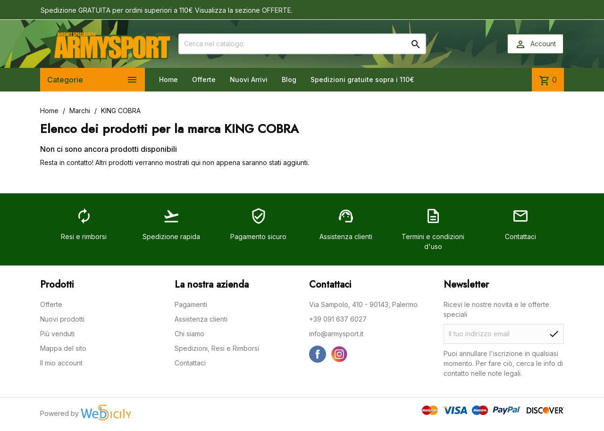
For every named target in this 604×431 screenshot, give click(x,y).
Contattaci (190, 363)
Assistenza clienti (201, 319)
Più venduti (57, 334)
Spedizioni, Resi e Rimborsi (217, 348)
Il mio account (61, 363)
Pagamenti (191, 304)
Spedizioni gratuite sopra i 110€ (362, 79)
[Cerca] (302, 43)
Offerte (204, 79)
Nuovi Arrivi (249, 79)
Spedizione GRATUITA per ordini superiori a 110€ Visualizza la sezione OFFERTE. (167, 10)
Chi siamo (189, 334)
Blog (289, 79)
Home (168, 79)
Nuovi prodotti (62, 319)
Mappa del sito (63, 348)
